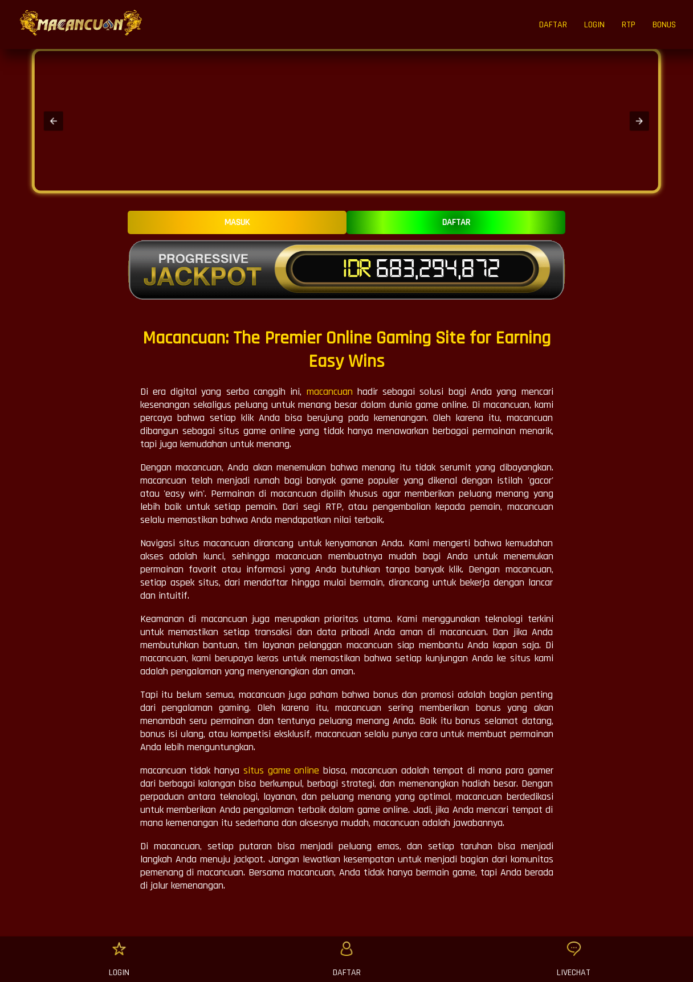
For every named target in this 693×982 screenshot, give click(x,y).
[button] (53, 120)
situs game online (281, 770)
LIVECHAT (573, 973)
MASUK (237, 222)
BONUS (664, 25)
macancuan (330, 391)
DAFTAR (553, 25)
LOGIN (594, 25)
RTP (628, 25)
